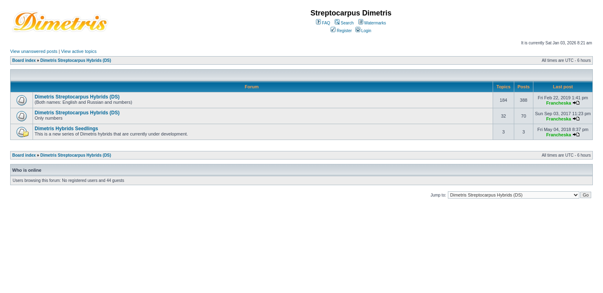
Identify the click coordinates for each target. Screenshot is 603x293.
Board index (24, 60)
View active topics (78, 51)
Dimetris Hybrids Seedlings (66, 128)
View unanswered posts (33, 51)
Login (363, 30)
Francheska (558, 103)
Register (341, 30)
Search (344, 23)
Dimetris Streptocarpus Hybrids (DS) (75, 60)
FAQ (323, 23)
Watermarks (372, 23)
